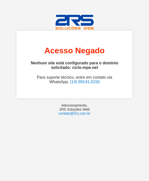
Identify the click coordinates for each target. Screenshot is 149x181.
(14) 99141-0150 (85, 82)
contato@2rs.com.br (74, 113)
